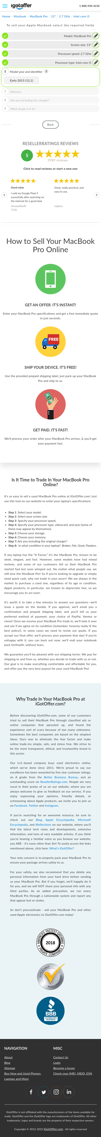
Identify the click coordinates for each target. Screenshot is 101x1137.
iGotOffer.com (53, 1129)
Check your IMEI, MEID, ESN (72, 1073)
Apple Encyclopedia (60, 819)
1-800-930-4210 (89, 5)
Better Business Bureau (61, 777)
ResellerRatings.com (53, 781)
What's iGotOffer (61, 848)
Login (56, 1062)
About (8, 1057)
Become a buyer (64, 1068)
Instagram (51, 805)
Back (50, 124)
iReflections (43, 824)
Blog (39, 819)
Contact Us (60, 1057)
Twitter (33, 805)
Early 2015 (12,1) (21, 80)
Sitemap (9, 1068)
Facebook (20, 805)
